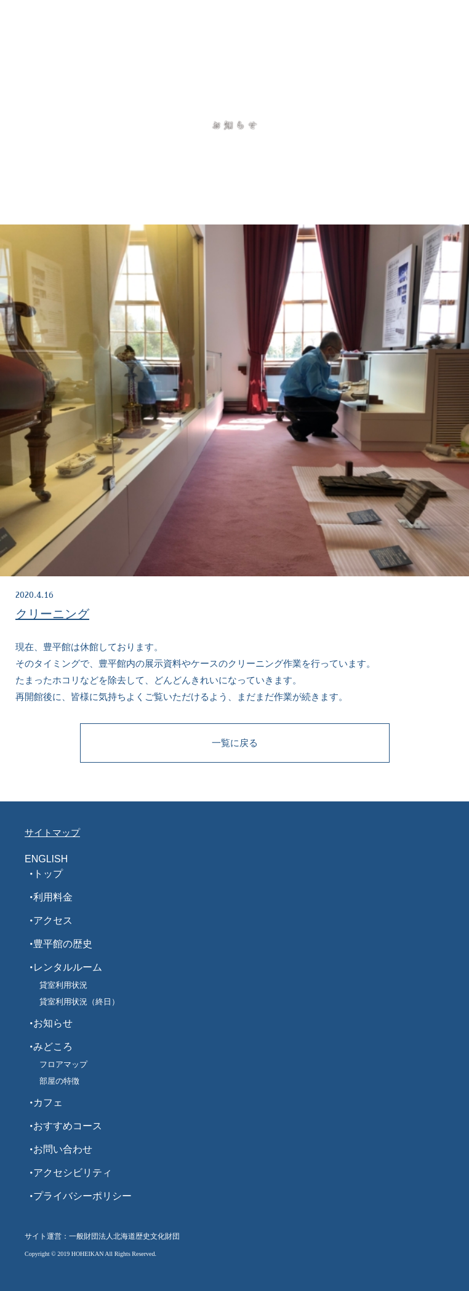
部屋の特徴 (59, 1081)
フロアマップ (63, 1064)
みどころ (53, 1046)
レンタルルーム (67, 967)
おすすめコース (67, 1126)
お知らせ (53, 1023)
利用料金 (53, 897)
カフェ (48, 1102)
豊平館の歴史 (62, 944)
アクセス (53, 920)
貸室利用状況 (63, 985)
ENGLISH (46, 859)
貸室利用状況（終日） (79, 1001)
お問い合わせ (62, 1149)
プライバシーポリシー (82, 1196)
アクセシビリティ (72, 1172)
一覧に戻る (235, 742)
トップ (48, 873)
